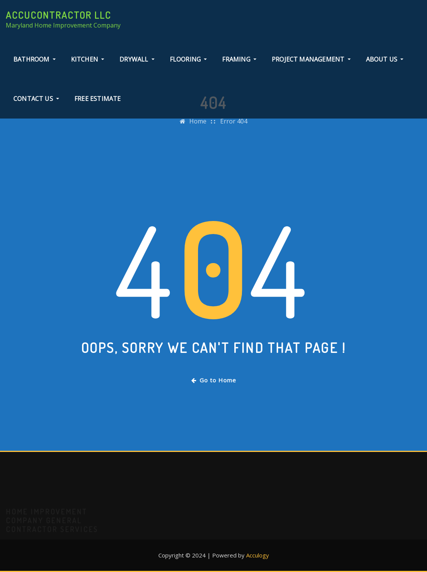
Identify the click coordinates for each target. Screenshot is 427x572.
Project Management (311, 59)
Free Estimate (97, 98)
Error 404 (233, 125)
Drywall (137, 59)
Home (197, 125)
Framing (239, 59)
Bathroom (34, 59)
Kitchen (88, 59)
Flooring (188, 59)
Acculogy (257, 555)
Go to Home (213, 380)
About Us (385, 59)
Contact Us (36, 98)
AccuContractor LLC (58, 15)
